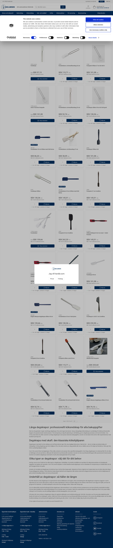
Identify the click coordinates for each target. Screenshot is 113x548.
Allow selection (98, 9)
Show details (93, 22)
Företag (60, 279)
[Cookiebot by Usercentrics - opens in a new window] (11, 22)
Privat (52, 279)
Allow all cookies (98, 4)
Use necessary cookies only (98, 14)
